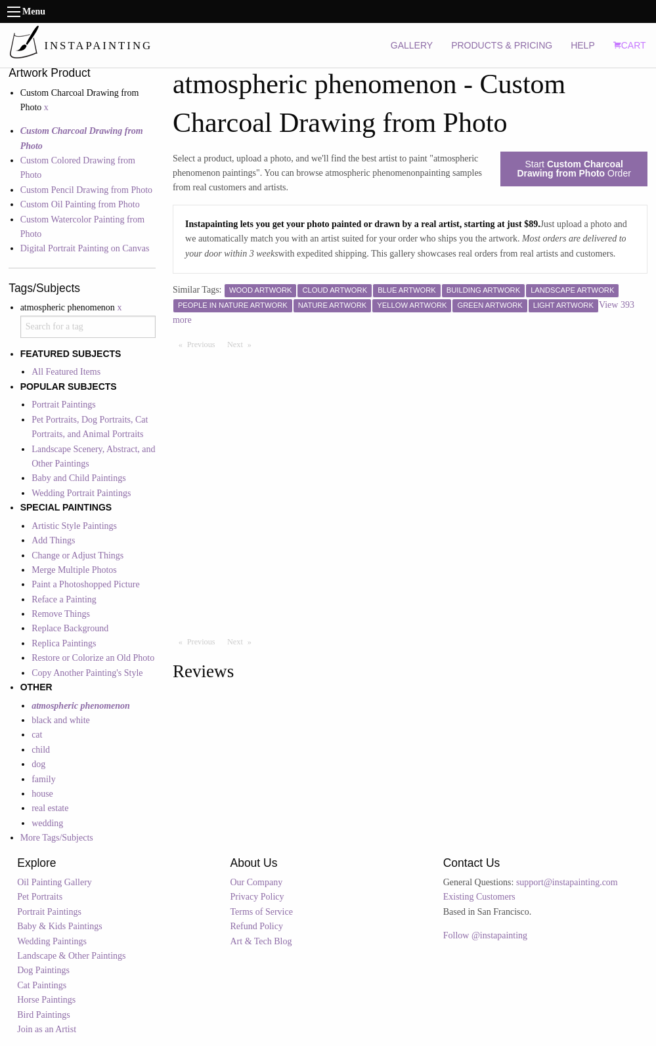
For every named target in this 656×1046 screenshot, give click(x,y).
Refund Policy (256, 926)
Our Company (256, 882)
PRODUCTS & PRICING (501, 45)
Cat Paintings (41, 985)
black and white (61, 720)
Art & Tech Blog (261, 941)
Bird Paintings (43, 1015)
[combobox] (88, 327)
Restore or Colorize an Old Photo (93, 658)
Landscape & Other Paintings (71, 956)
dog (38, 764)
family (44, 779)
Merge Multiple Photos (74, 570)
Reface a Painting (64, 599)
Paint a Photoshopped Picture (86, 584)
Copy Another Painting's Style (87, 673)
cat (37, 735)
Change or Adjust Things (77, 555)
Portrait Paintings (64, 404)
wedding (47, 823)
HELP (583, 45)
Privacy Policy (257, 897)
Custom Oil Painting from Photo (80, 204)
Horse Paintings (46, 1000)
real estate (50, 808)
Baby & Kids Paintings (59, 926)
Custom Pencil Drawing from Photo (86, 190)
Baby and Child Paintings (79, 478)
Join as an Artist (46, 1029)
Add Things (53, 540)
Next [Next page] (242, 344)
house (42, 794)
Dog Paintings (43, 970)
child (41, 750)
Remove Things (61, 614)
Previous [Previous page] (204, 344)
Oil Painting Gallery (54, 882)
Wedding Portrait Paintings (81, 493)
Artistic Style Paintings (74, 526)
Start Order (573, 168)
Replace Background (70, 628)
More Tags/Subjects (56, 838)
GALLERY (412, 45)
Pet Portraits (39, 897)
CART (629, 45)
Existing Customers (479, 897)
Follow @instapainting (485, 935)
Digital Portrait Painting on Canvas (85, 248)
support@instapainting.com (567, 882)
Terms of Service (261, 912)
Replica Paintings (64, 643)
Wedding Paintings (52, 941)
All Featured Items (66, 372)
